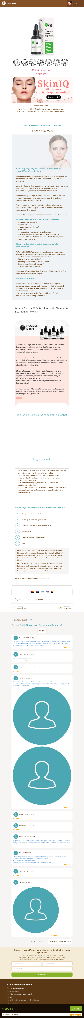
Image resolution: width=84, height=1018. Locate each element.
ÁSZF (11, 997)
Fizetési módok (15, 991)
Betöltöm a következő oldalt (60, 942)
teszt (34, 274)
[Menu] (81, 3)
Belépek (42, 631)
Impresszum (14, 1003)
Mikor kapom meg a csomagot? (21, 994)
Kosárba (77, 1009)
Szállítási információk (17, 988)
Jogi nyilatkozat (33, 1000)
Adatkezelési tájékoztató (52, 959)
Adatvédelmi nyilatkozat (18, 1000)
